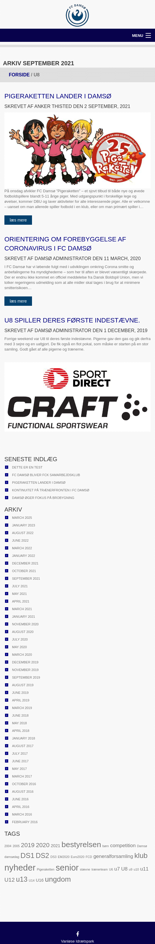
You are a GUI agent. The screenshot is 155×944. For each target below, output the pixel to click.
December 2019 (25, 662)
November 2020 (25, 624)
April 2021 (20, 601)
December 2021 (25, 563)
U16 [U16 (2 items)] (40, 880)
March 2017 (22, 776)
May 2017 (19, 768)
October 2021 (24, 571)
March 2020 (22, 654)
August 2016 (22, 791)
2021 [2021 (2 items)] (55, 845)
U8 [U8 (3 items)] (124, 869)
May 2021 (19, 593)
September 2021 (26, 578)
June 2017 (20, 761)
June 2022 (20, 540)
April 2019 (20, 700)
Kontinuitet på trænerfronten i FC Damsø (50, 490)
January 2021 (23, 616)
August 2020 (22, 632)
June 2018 (20, 715)
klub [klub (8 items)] (141, 855)
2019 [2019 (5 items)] (27, 845)
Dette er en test (27, 467)
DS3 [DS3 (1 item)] (53, 857)
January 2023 (23, 525)
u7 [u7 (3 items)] (117, 869)
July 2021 (20, 586)
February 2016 (25, 822)
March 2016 (22, 814)
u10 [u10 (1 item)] (136, 869)
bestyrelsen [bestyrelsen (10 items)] (81, 844)
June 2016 (20, 799)
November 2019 (25, 670)
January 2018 (23, 738)
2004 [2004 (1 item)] (7, 846)
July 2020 (20, 639)
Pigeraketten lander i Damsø (57, 96)
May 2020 (19, 647)
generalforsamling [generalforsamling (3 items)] (113, 856)
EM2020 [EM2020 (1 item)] (64, 857)
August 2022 (22, 533)
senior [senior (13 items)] (67, 867)
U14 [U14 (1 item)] (32, 880)
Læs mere (18, 220)
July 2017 (20, 753)
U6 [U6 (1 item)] (111, 869)
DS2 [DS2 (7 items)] (42, 855)
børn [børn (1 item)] (105, 846)
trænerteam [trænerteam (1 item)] (100, 869)
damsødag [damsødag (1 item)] (11, 857)
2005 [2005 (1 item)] (16, 846)
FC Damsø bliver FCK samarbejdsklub (46, 475)
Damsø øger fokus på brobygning (43, 498)
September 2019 (26, 677)
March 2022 (22, 548)
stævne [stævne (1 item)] (85, 869)
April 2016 (20, 807)
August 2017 (22, 746)
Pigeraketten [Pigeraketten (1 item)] (45, 869)
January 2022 (23, 555)
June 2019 (20, 692)
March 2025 (22, 517)
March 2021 (22, 609)
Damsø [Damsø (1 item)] (142, 846)
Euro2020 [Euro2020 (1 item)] (77, 857)
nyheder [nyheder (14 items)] (20, 867)
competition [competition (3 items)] (123, 845)
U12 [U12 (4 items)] (9, 880)
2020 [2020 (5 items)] (42, 845)
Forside (19, 74)
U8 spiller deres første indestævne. (72, 320)
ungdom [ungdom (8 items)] (58, 879)
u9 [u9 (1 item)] (130, 869)
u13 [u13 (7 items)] (22, 879)
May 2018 (19, 723)
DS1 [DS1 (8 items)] (28, 855)
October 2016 (24, 784)
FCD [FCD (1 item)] (89, 857)
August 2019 (22, 685)
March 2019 (22, 708)
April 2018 (20, 730)
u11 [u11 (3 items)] (144, 869)
